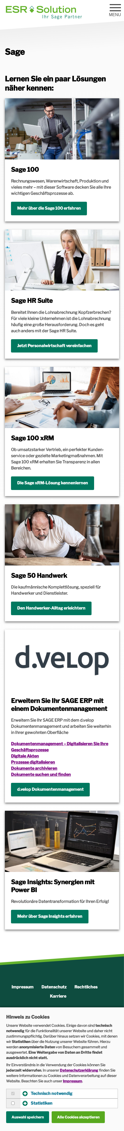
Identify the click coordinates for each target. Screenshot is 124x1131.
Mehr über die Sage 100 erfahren (49, 208)
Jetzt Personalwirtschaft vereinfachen (54, 345)
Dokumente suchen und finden (41, 774)
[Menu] (115, 8)
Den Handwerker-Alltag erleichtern (51, 608)
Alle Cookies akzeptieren (78, 1117)
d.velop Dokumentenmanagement (50, 789)
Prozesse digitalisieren (33, 762)
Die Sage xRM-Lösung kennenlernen (52, 483)
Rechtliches (85, 987)
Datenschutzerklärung (79, 1070)
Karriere (58, 996)
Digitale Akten (25, 756)
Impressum (22, 987)
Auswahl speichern (28, 1117)
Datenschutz (53, 987)
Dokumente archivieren (34, 768)
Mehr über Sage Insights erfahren (49, 916)
